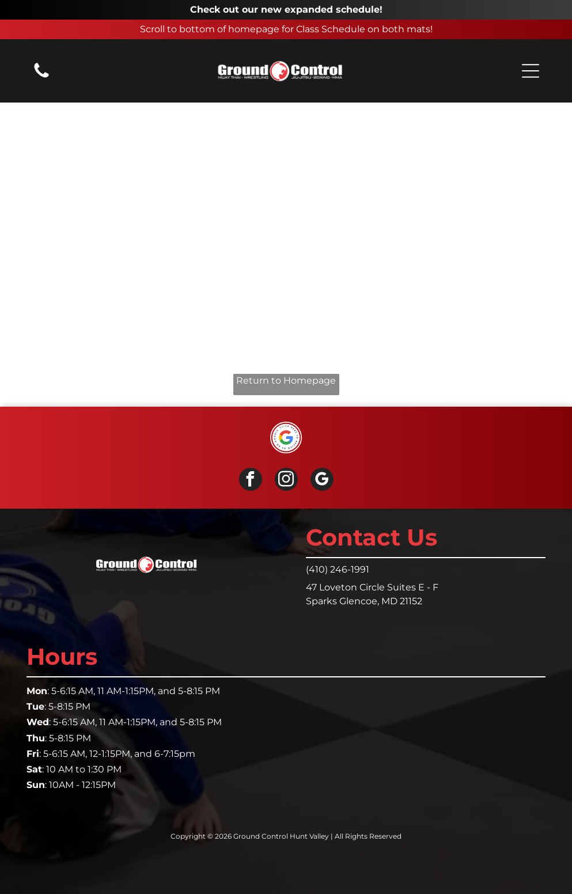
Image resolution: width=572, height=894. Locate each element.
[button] (530, 70)
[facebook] (250, 481)
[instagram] (286, 481)
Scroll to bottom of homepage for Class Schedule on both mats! (286, 29)
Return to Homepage (286, 380)
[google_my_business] (322, 481)
